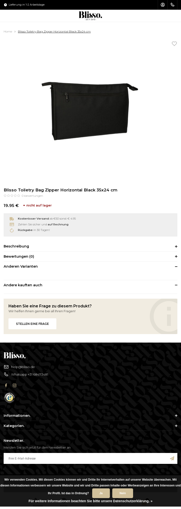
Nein (123, 493)
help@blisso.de (19, 366)
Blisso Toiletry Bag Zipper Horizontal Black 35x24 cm (54, 31)
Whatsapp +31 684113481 (26, 374)
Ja (101, 493)
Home (8, 31)
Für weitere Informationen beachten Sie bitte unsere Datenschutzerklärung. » (90, 501)
